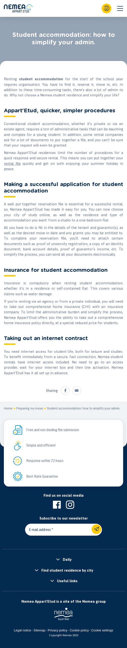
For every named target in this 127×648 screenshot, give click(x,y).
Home (8, 408)
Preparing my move (29, 408)
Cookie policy (79, 630)
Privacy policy (57, 630)
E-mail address (40, 530)
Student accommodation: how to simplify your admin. (83, 408)
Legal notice (22, 630)
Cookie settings (102, 630)
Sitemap (39, 630)
